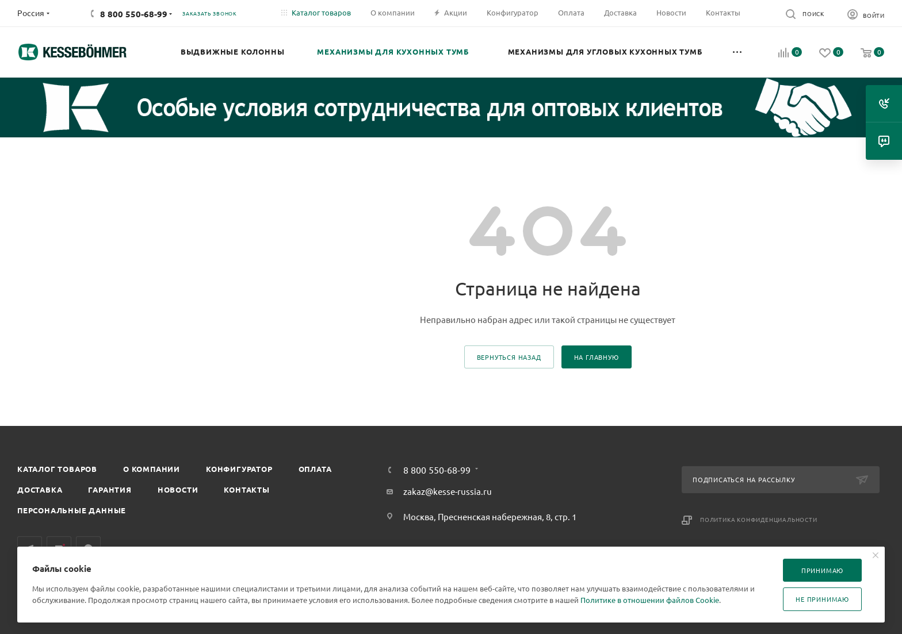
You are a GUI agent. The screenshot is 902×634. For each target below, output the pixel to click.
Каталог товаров (57, 469)
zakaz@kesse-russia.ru (447, 491)
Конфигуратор (239, 469)
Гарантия (109, 489)
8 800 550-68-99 (133, 14)
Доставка (39, 489)
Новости (178, 489)
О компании (151, 469)
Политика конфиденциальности (758, 519)
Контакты (246, 489)
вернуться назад (509, 357)
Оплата (315, 469)
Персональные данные (71, 510)
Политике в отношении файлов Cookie (649, 600)
